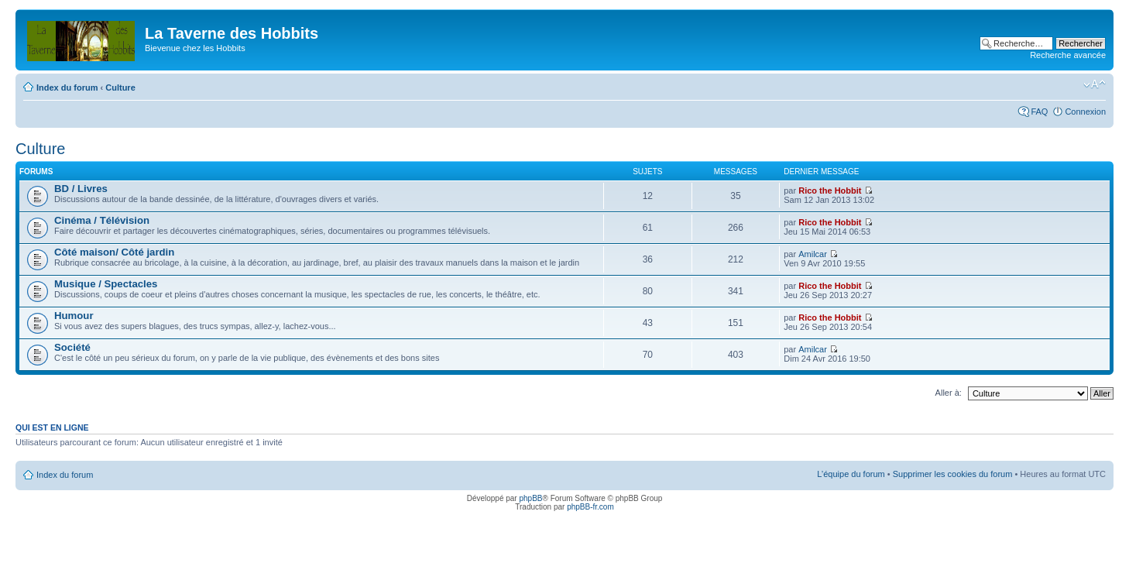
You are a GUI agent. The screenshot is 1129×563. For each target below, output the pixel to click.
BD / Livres (81, 188)
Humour (74, 315)
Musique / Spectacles (105, 284)
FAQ (1039, 111)
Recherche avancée (1068, 55)
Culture (120, 87)
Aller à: (948, 392)
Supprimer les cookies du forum (953, 474)
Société (72, 347)
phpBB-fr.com (590, 507)
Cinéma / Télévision (101, 220)
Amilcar (812, 254)
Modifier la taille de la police (1094, 84)
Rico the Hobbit (829, 190)
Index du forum (67, 87)
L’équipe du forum (850, 474)
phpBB (530, 498)
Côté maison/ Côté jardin (114, 252)
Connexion (1085, 111)
